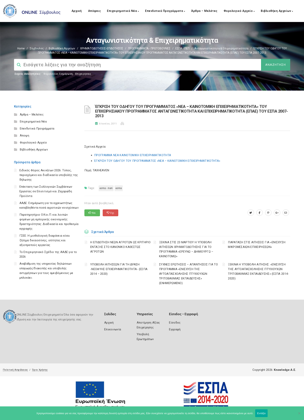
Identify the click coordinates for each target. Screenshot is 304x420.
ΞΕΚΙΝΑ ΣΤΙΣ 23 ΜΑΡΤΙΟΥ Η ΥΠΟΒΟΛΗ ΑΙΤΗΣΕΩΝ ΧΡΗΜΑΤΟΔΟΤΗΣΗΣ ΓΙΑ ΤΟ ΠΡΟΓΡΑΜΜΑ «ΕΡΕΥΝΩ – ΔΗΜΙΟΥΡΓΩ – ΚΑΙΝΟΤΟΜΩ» (186, 249)
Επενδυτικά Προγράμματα (165, 11)
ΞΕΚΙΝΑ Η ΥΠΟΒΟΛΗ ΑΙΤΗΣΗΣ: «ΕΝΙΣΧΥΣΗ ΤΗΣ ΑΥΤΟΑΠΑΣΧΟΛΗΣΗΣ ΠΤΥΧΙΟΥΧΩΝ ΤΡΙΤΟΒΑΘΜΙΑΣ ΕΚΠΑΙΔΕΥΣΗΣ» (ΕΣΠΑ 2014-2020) (258, 271)
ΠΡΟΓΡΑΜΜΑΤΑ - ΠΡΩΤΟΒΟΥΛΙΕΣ (149, 48)
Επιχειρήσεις (83, 73)
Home (21, 48)
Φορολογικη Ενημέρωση (58, 73)
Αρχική (77, 11)
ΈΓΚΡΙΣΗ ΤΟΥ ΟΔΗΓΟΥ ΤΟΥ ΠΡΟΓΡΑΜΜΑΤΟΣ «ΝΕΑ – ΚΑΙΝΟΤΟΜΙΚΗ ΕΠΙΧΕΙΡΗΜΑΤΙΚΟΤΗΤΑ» (157, 161)
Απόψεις (94, 11)
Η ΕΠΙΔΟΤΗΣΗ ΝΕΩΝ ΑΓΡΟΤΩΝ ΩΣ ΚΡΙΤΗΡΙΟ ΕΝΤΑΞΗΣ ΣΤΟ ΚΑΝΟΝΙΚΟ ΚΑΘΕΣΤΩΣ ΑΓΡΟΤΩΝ (120, 247)
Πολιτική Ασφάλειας (15, 369)
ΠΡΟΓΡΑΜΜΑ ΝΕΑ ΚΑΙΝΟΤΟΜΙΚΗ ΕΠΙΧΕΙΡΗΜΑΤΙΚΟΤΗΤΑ (132, 155)
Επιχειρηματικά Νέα (123, 11)
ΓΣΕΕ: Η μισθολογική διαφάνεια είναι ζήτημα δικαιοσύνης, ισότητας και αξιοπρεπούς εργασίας (44, 240)
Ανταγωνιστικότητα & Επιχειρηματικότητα (221, 48)
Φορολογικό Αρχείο (239, 11)
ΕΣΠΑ (119, 188)
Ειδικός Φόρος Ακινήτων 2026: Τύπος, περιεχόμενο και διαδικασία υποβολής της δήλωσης (48, 175)
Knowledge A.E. (285, 370)
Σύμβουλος (37, 48)
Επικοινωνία (112, 329)
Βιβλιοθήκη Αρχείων (277, 11)
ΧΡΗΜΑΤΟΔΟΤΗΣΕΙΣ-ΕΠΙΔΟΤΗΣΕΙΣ (101, 48)
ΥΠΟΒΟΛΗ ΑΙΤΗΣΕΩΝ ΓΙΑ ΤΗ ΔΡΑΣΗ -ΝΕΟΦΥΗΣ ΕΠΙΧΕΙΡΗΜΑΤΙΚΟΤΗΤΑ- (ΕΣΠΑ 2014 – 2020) (118, 269)
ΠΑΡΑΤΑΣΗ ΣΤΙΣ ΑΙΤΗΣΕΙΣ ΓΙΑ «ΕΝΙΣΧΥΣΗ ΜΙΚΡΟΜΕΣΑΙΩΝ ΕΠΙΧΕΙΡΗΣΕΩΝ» (256, 245)
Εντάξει (261, 413)
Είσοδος (174, 322)
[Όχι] (299, 415)
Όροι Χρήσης (40, 369)
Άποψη (24, 135)
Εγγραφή (174, 329)
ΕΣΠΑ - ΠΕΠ (182, 48)
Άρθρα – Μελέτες (204, 11)
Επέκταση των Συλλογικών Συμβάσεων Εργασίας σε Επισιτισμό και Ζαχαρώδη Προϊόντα (45, 191)
